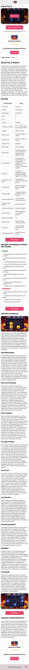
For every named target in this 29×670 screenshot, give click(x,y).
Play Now (14, 52)
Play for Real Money (14, 27)
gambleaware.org (20, 31)
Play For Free (14, 16)
